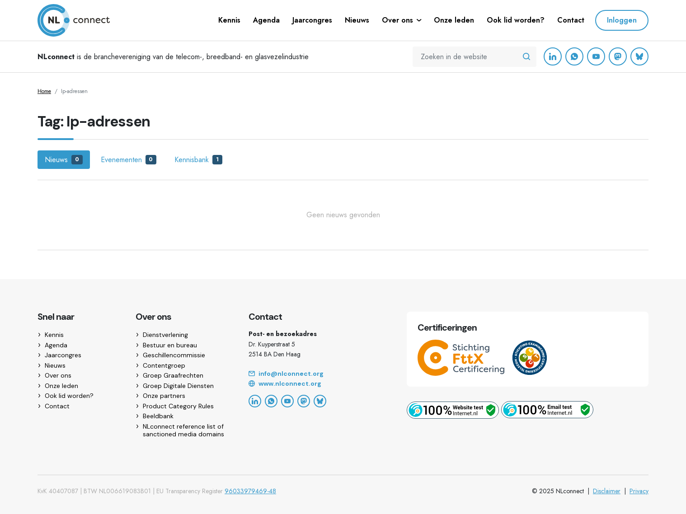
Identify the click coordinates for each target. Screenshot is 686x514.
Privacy (639, 490)
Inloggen (622, 20)
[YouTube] (596, 56)
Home (44, 91)
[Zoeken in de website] (526, 57)
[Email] (317, 374)
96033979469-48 (250, 490)
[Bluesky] (639, 56)
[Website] (317, 384)
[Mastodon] (618, 56)
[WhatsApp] (574, 56)
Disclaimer (606, 490)
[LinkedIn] (553, 56)
